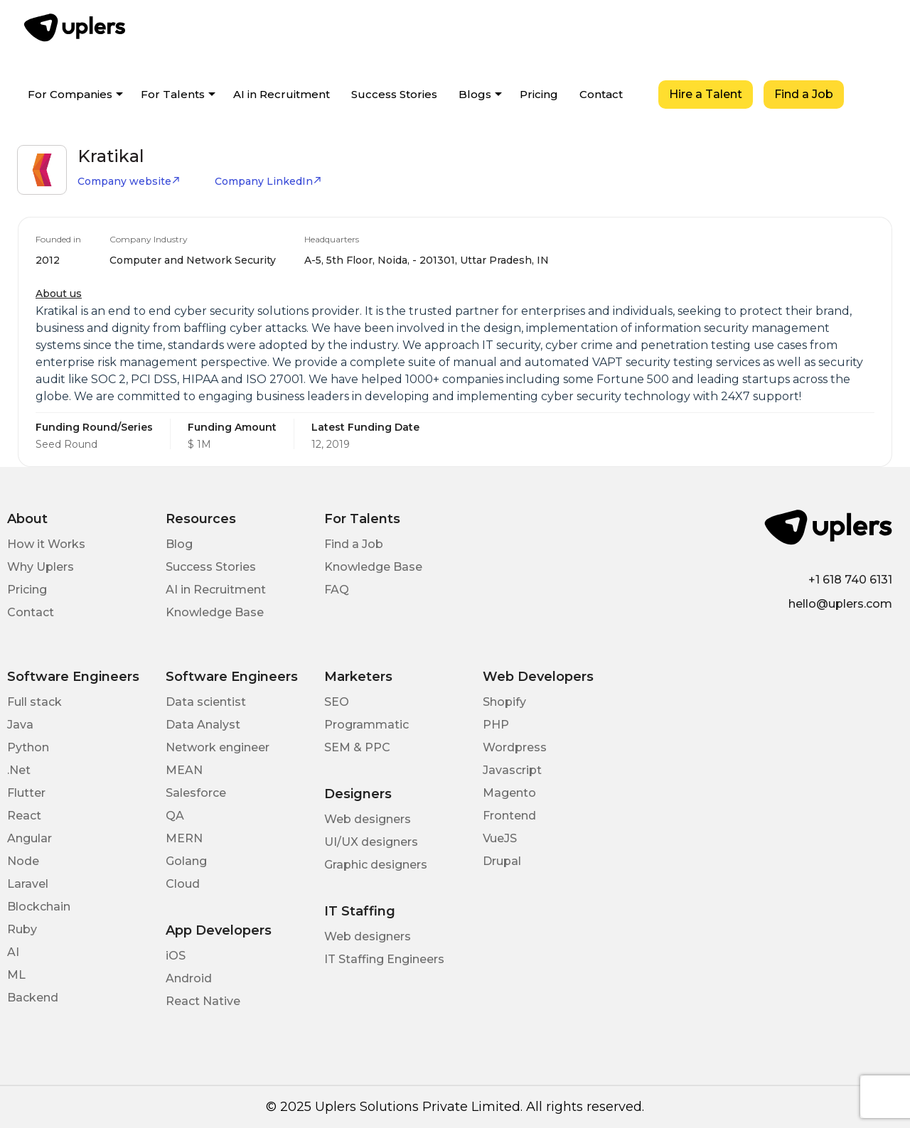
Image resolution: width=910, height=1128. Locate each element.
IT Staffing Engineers (384, 959)
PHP (496, 724)
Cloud (183, 884)
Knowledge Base (215, 612)
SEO (336, 702)
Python (28, 747)
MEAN (184, 770)
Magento (509, 793)
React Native (203, 1001)
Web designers (367, 819)
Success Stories (394, 94)
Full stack (34, 702)
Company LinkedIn (268, 181)
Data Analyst (203, 724)
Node (23, 861)
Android (189, 978)
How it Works (46, 544)
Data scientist (206, 702)
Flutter (26, 793)
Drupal (502, 861)
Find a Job (803, 94)
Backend (32, 997)
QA (175, 815)
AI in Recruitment (281, 94)
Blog (179, 544)
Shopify (504, 702)
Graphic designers (375, 864)
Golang (186, 861)
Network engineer (217, 747)
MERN (184, 838)
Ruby (22, 929)
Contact (601, 94)
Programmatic (366, 724)
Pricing (539, 94)
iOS (176, 955)
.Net (19, 770)
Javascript (512, 770)
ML (16, 975)
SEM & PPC (357, 747)
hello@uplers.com (840, 604)
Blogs (475, 94)
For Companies (70, 94)
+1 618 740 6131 (850, 579)
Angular (29, 838)
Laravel (27, 884)
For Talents (173, 94)
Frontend (509, 815)
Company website (129, 181)
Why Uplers (40, 567)
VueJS (500, 838)
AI (13, 952)
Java (20, 724)
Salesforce (196, 793)
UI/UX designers (371, 842)
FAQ (336, 589)
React (24, 815)
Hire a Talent (705, 94)
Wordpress (515, 747)
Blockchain (38, 906)
